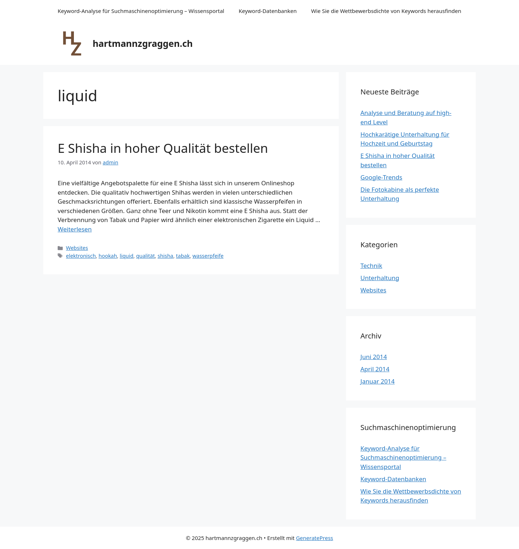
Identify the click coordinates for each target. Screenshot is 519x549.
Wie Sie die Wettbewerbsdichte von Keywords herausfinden (386, 10)
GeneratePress (314, 537)
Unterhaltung (379, 278)
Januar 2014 (377, 381)
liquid (126, 255)
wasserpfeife (207, 255)
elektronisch (81, 255)
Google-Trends (381, 177)
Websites (77, 247)
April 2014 (374, 369)
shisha (165, 255)
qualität (145, 255)
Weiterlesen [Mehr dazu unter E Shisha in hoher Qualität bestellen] (75, 229)
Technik (371, 265)
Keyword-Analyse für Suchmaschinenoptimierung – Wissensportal (141, 10)
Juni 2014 (373, 357)
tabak (183, 255)
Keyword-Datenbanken (268, 10)
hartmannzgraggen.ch (143, 43)
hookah (107, 255)
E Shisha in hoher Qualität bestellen (163, 148)
